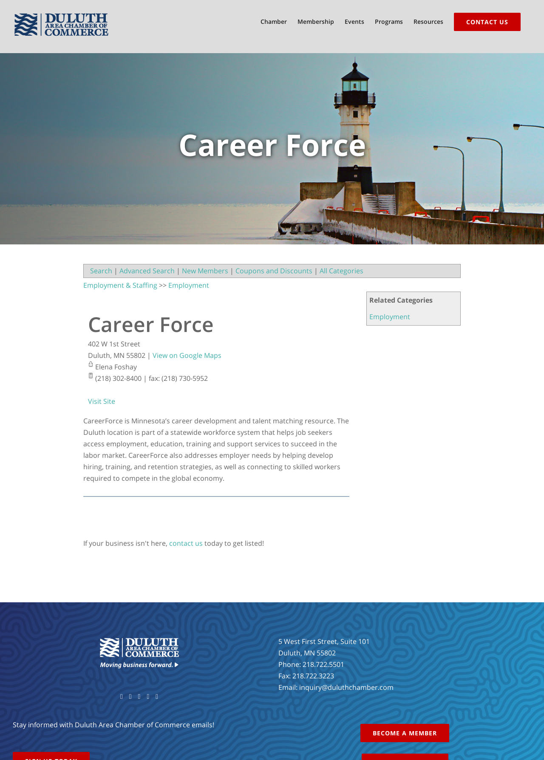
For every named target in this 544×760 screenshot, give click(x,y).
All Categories (341, 270)
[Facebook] (121, 696)
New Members (205, 270)
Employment (389, 316)
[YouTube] (139, 696)
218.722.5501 (323, 664)
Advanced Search (147, 270)
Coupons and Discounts (273, 270)
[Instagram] (148, 696)
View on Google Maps (187, 355)
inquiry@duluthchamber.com (346, 687)
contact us (186, 543)
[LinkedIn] (157, 696)
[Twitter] (130, 696)
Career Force (151, 324)
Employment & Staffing (120, 285)
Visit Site (101, 401)
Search (101, 270)
